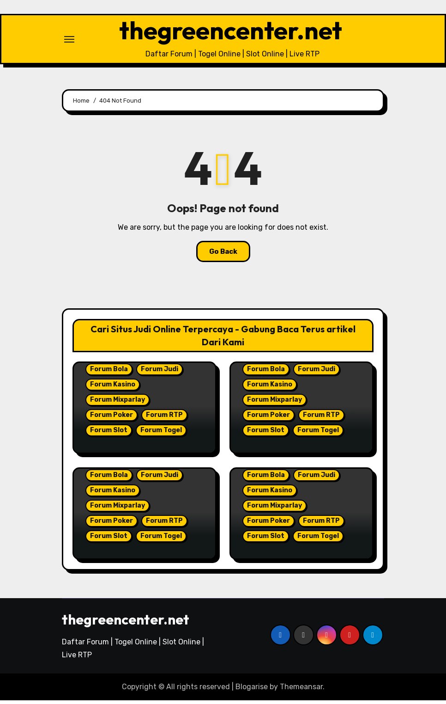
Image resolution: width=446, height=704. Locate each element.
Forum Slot (108, 433)
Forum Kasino (112, 388)
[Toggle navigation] (69, 40)
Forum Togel (161, 433)
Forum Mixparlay (117, 403)
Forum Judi (159, 372)
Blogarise (251, 690)
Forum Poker (111, 418)
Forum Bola (109, 372)
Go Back (223, 255)
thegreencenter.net (230, 31)
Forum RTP (164, 418)
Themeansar (301, 690)
